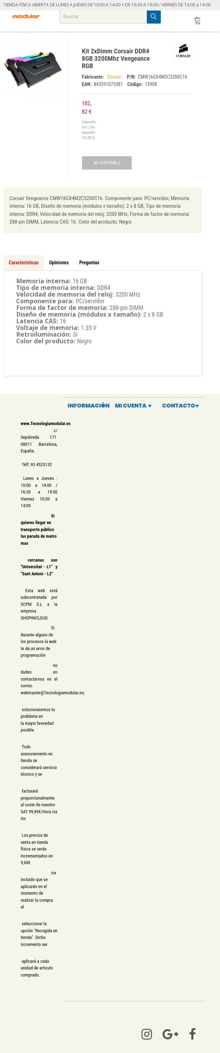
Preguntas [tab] (89, 262)
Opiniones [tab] (59, 262)
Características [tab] (24, 262)
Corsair (115, 77)
